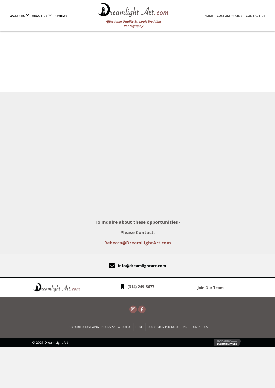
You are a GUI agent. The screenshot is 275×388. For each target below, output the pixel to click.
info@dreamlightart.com (142, 265)
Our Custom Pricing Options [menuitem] (167, 327)
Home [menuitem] (139, 327)
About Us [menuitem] (124, 327)
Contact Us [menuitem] (199, 327)
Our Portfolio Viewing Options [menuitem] (89, 327)
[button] (27, 15)
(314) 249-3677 (140, 286)
